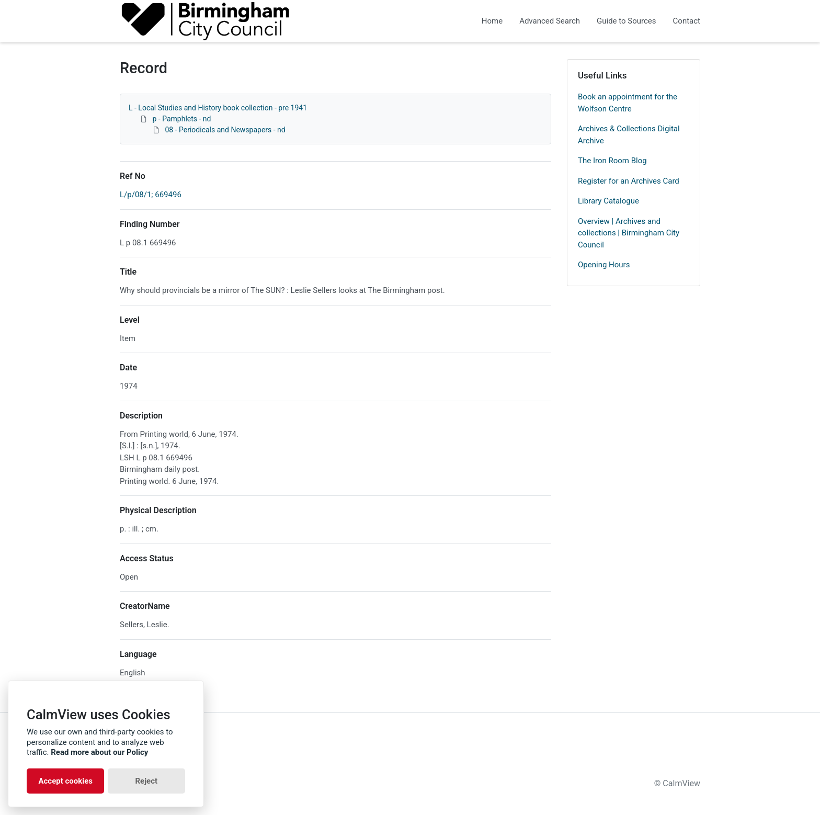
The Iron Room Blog (612, 160)
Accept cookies (65, 781)
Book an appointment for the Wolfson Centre (627, 103)
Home (492, 21)
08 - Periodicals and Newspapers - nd (225, 130)
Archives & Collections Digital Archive (629, 134)
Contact (686, 21)
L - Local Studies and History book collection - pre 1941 (218, 108)
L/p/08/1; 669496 (150, 194)
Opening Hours (604, 264)
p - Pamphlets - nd (181, 119)
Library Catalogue (608, 201)
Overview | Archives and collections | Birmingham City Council (628, 233)
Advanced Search (549, 21)
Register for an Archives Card (628, 181)
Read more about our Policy (99, 752)
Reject (146, 781)
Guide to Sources (626, 21)
